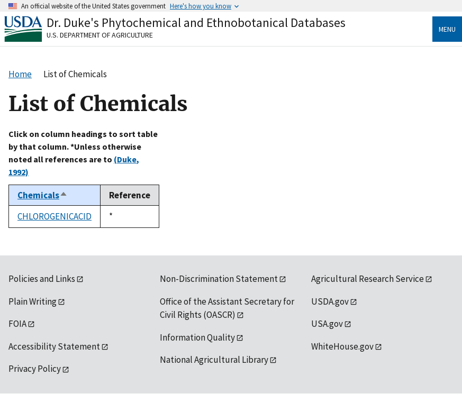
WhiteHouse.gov (342, 346)
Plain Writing (32, 301)
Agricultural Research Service (367, 279)
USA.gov (327, 323)
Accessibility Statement (54, 346)
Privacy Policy (34, 368)
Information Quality (197, 337)
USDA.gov (330, 301)
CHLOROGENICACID (54, 216)
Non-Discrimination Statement (219, 279)
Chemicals (42, 195)
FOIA (17, 323)
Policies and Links (41, 279)
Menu (447, 29)
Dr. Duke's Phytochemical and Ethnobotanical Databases (196, 22)
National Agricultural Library (214, 359)
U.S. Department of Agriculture (100, 35)
